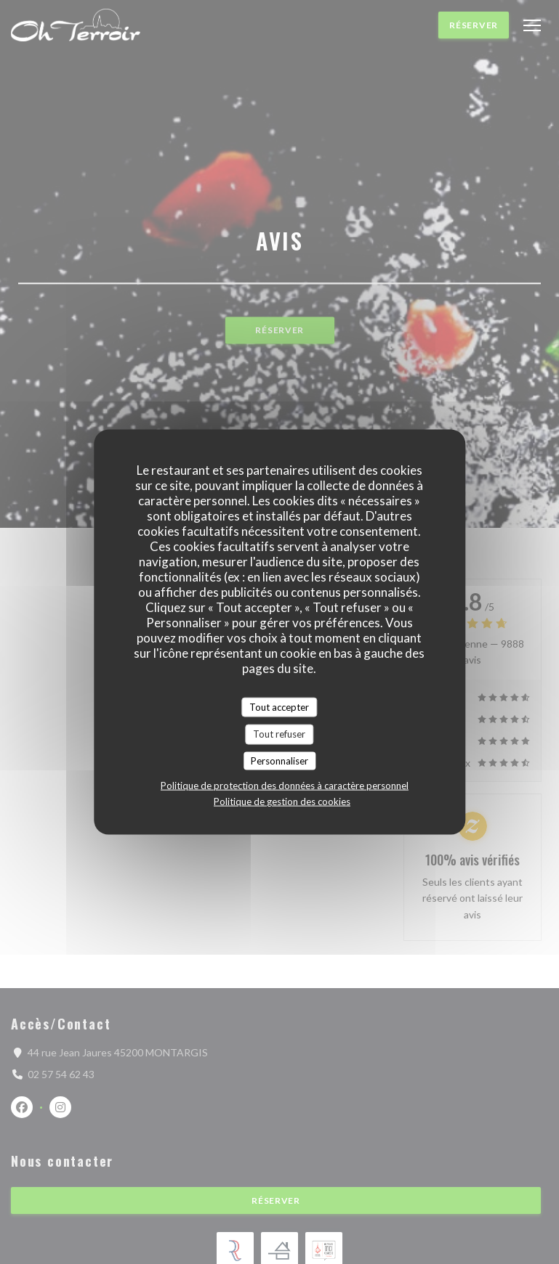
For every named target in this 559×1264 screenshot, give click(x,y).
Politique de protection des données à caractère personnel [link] (285, 785)
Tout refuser (279, 734)
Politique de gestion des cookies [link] (282, 801)
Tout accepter (279, 706)
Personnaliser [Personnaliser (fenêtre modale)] (279, 760)
